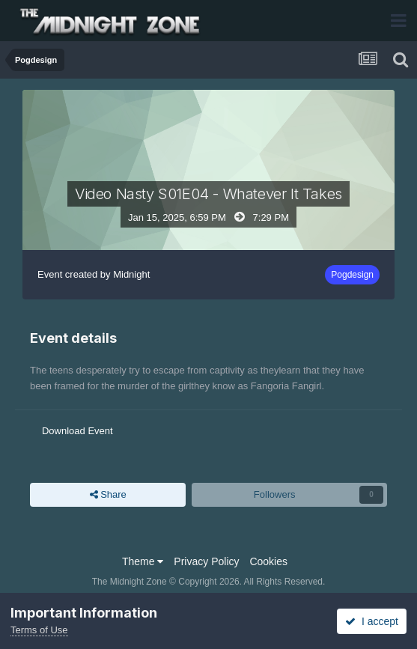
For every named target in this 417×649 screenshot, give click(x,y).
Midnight (131, 274)
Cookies (268, 561)
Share (108, 495)
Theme (142, 561)
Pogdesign (352, 274)
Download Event (77, 430)
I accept (371, 621)
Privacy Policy (206, 561)
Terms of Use (39, 630)
